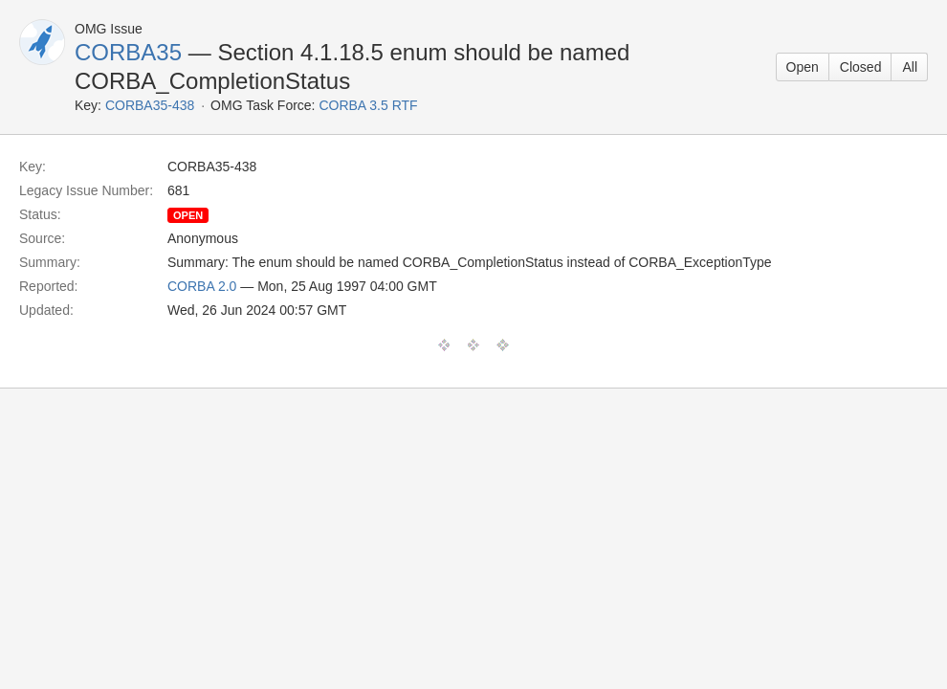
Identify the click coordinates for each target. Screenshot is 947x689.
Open (802, 67)
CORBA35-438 (149, 105)
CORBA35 (128, 52)
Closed (861, 67)
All (909, 67)
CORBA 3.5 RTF (368, 105)
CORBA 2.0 (201, 286)
